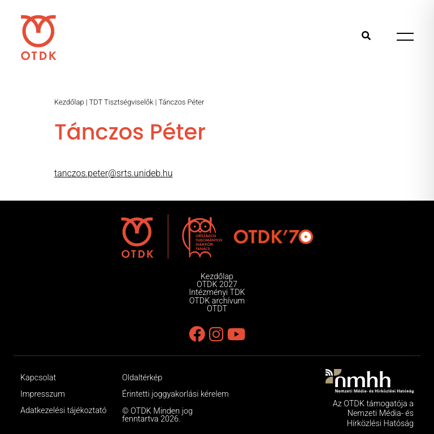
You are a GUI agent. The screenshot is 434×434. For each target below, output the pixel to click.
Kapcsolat (38, 378)
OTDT (217, 309)
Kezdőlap (69, 102)
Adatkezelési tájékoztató (63, 410)
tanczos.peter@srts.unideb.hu (113, 173)
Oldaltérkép (142, 378)
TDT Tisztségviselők (121, 102)
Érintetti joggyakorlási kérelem (175, 394)
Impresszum (42, 394)
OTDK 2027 (217, 284)
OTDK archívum (217, 301)
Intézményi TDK (217, 292)
